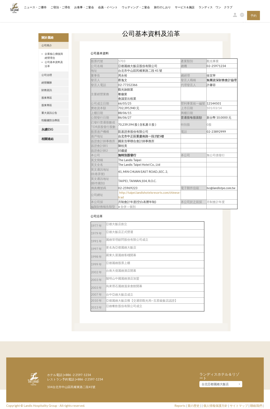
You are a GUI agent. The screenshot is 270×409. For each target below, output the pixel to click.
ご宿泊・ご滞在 (60, 7)
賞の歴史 (194, 405)
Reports (179, 405)
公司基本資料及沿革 (54, 64)
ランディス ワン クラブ (215, 7)
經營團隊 (46, 82)
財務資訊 (46, 90)
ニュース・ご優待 (35, 7)
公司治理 (46, 75)
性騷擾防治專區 (50, 120)
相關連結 (47, 139)
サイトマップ (239, 405)
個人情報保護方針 (215, 405)
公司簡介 (46, 45)
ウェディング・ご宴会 (136, 7)
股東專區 (46, 97)
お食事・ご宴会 (84, 7)
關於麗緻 (47, 37)
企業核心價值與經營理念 (54, 55)
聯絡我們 (256, 405)
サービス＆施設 (185, 7)
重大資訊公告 (49, 112)
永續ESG (47, 129)
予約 (253, 15)
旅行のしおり (162, 7)
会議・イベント (108, 7)
